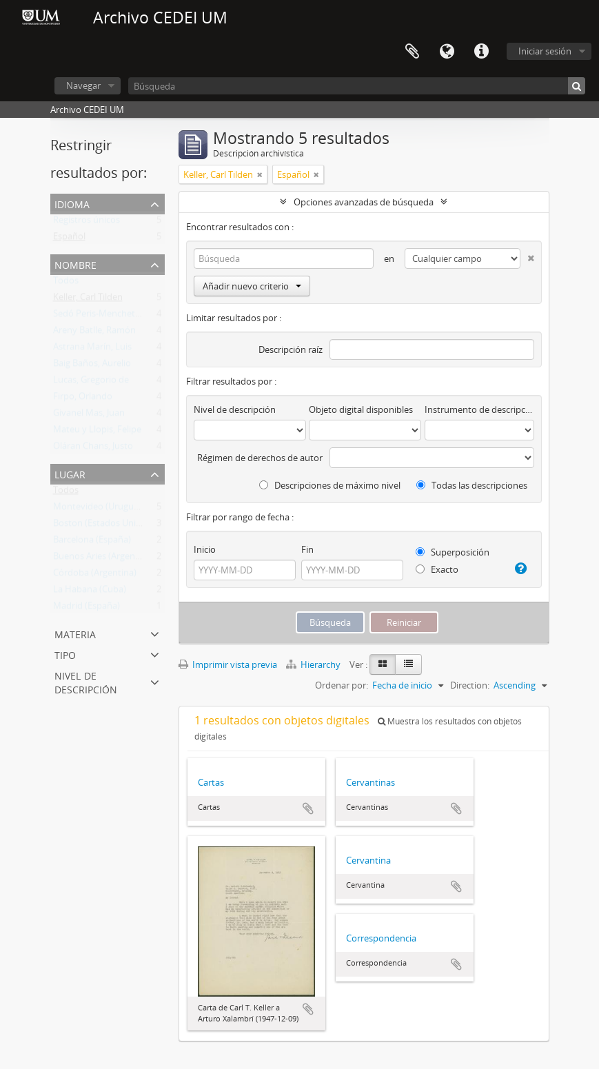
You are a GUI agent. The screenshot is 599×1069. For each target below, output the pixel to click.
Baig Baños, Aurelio (92, 366)
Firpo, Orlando (82, 399)
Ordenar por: (341, 685)
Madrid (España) (86, 608)
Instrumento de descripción (479, 409)
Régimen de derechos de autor (260, 457)
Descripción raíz (290, 349)
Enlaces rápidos (481, 51)
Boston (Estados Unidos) (103, 526)
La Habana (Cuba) (89, 592)
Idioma (446, 51)
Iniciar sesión (544, 51)
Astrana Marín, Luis (92, 349)
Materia (75, 633)
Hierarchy (314, 664)
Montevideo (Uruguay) (99, 509)
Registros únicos (86, 222)
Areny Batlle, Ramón (94, 333)
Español (69, 239)
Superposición (452, 552)
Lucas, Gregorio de (91, 382)
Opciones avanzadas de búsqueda (364, 202)
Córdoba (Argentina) (94, 575)
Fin (307, 549)
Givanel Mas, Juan (89, 415)
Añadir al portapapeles (308, 808)
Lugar (69, 473)
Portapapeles (412, 51)
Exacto (437, 569)
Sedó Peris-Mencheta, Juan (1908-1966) (132, 316)
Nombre (75, 263)
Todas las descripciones (471, 485)
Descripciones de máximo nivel (329, 485)
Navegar (83, 85)
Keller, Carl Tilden (88, 300)
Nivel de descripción (85, 681)
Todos (66, 283)
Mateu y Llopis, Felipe (97, 432)
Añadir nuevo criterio (252, 286)
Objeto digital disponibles (361, 409)
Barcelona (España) (92, 542)
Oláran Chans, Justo (93, 448)
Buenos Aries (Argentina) (103, 559)
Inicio (205, 549)
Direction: (469, 685)
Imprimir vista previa (228, 664)
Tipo (65, 653)
